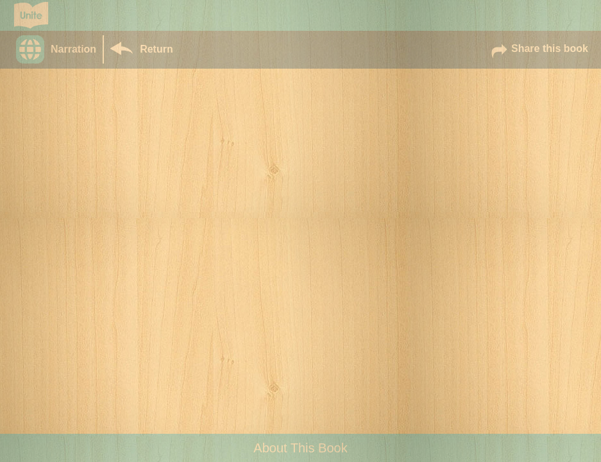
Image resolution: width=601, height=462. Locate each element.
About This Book (300, 448)
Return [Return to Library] (156, 49)
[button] (59, 49)
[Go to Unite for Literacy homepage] (31, 15)
